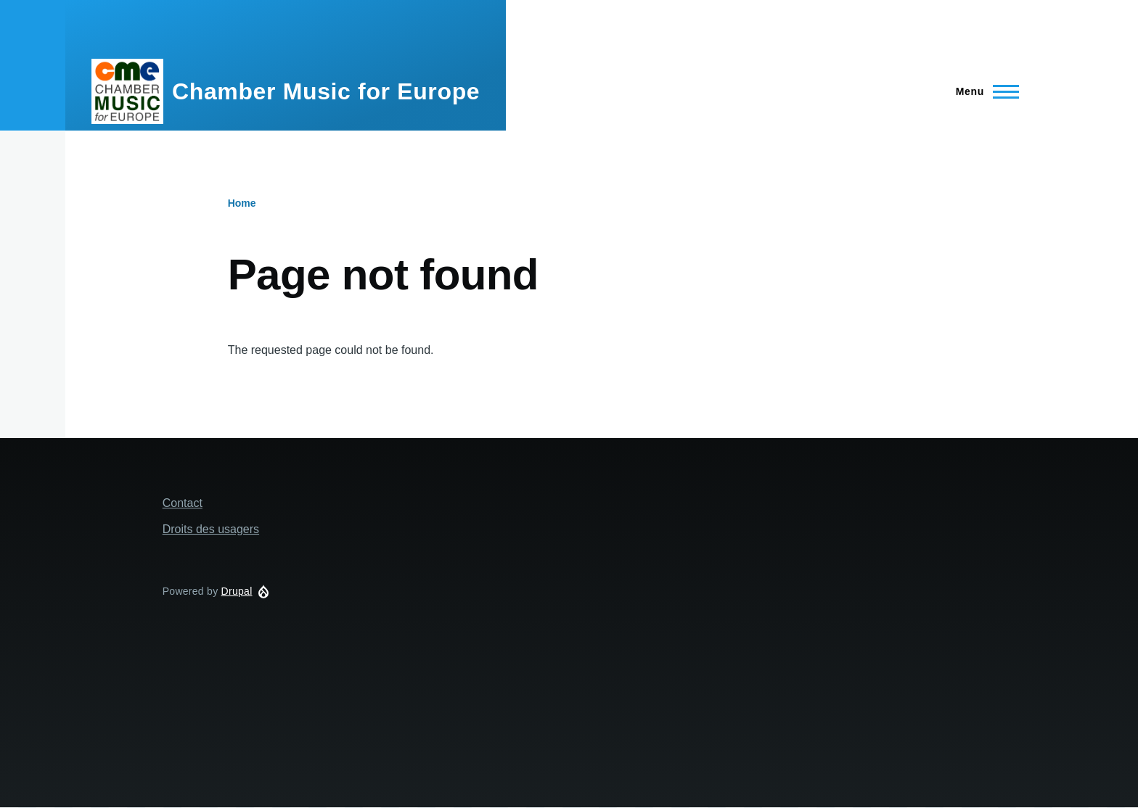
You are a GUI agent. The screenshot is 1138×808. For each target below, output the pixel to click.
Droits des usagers (211, 529)
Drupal (237, 591)
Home (242, 203)
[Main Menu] (983, 91)
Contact (182, 503)
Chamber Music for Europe (326, 91)
